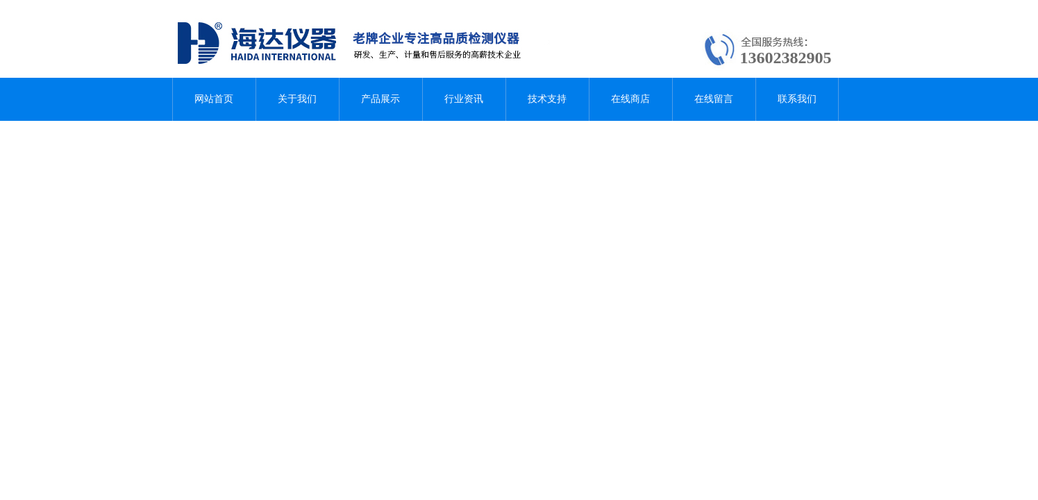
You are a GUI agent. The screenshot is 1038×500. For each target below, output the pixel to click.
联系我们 (797, 99)
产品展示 (380, 99)
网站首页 (213, 99)
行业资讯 (463, 99)
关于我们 (297, 99)
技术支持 (547, 99)
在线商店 (630, 99)
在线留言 (713, 99)
